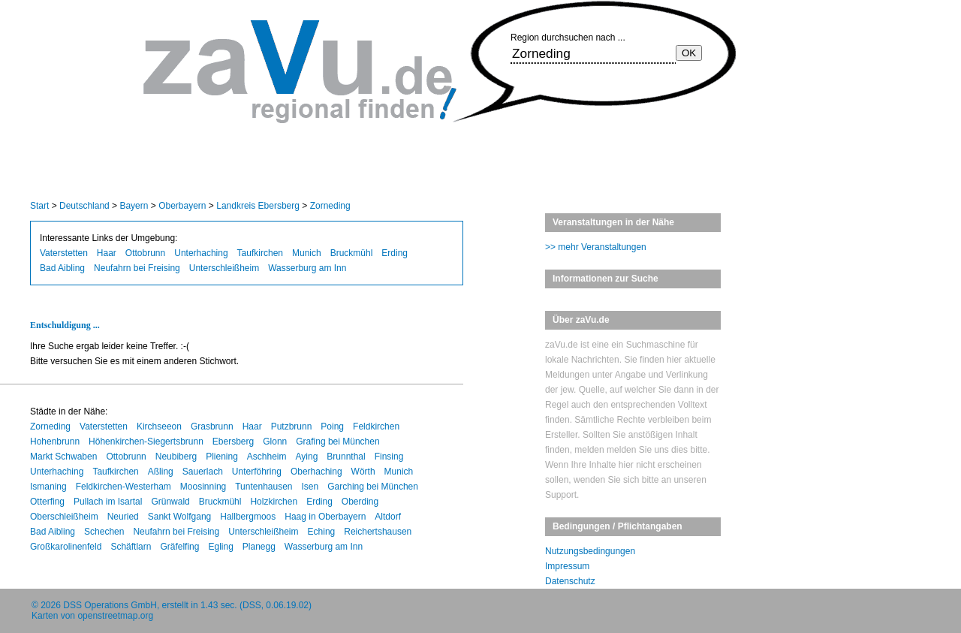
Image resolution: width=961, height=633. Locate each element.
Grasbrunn (212, 426)
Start (39, 205)
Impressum (567, 566)
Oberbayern (182, 205)
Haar (106, 253)
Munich (306, 253)
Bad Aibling (62, 268)
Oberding (360, 501)
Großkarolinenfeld (65, 546)
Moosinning (203, 486)
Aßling (160, 471)
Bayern (133, 205)
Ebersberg (233, 441)
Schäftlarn (130, 546)
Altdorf (388, 516)
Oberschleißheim (64, 516)
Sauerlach (202, 471)
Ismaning (48, 486)
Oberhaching (316, 471)
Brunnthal (346, 456)
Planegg (259, 546)
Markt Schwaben (63, 456)
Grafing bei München (337, 441)
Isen (310, 486)
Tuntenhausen (263, 486)
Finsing (389, 456)
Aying (307, 456)
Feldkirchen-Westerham (123, 486)
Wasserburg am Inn (307, 268)
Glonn (275, 441)
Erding (394, 253)
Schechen (104, 531)
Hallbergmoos (248, 516)
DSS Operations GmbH (110, 605)
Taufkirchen (260, 253)
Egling (220, 546)
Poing (332, 426)
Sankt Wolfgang (180, 516)
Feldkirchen (376, 426)
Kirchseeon (159, 426)
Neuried (123, 516)
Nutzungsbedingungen (590, 551)
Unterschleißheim (224, 268)
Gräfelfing (179, 546)
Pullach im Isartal (108, 501)
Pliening (222, 456)
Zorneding (330, 205)
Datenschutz (570, 581)
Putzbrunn (291, 426)
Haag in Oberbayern (325, 516)
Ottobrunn (145, 253)
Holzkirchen (273, 501)
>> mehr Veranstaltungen (595, 247)
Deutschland (84, 205)
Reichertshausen (377, 531)
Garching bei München (372, 486)
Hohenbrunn (55, 441)
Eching (322, 531)
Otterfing (47, 501)
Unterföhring (257, 471)
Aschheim (267, 456)
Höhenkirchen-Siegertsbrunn (146, 441)
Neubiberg (176, 456)
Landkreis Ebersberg (258, 205)
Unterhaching (200, 253)
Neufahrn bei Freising (137, 268)
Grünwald (170, 501)
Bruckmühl (351, 253)
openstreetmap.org (115, 615)
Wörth (363, 471)
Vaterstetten (64, 253)
